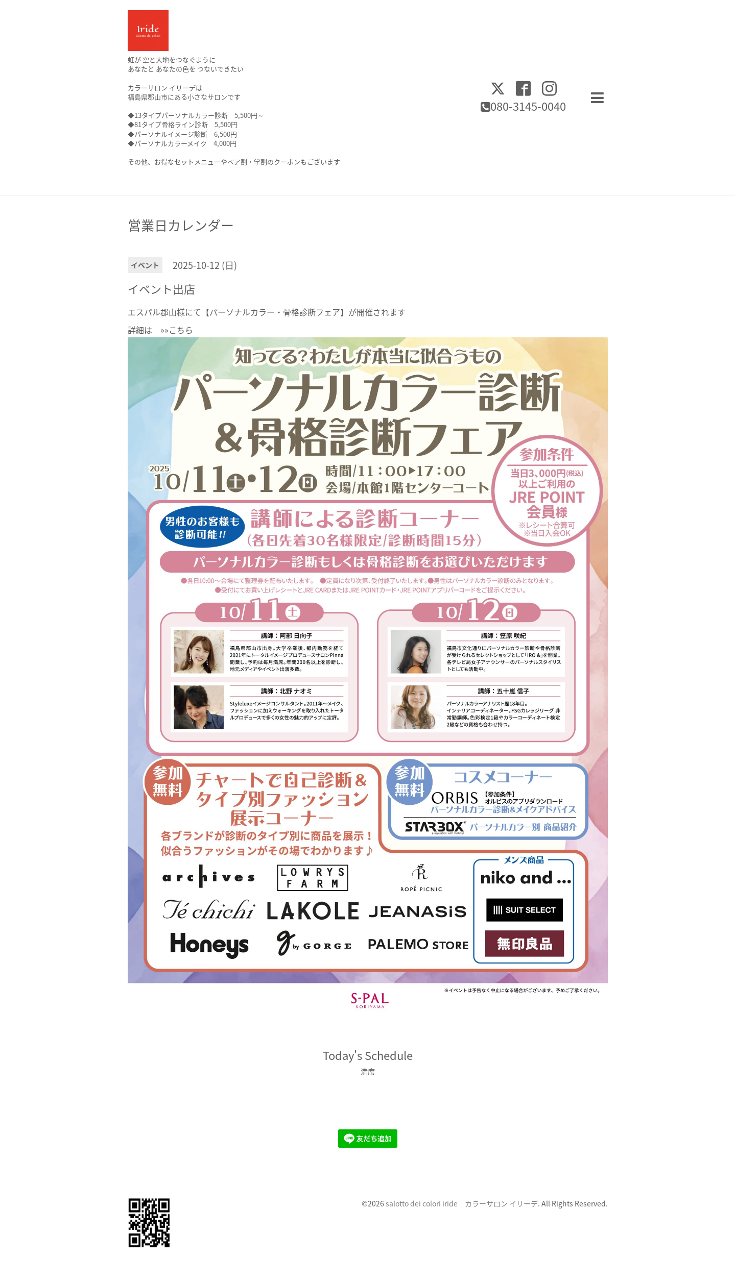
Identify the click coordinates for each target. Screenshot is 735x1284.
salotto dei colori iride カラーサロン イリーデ (462, 1203)
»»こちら (172, 330)
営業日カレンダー (181, 225)
